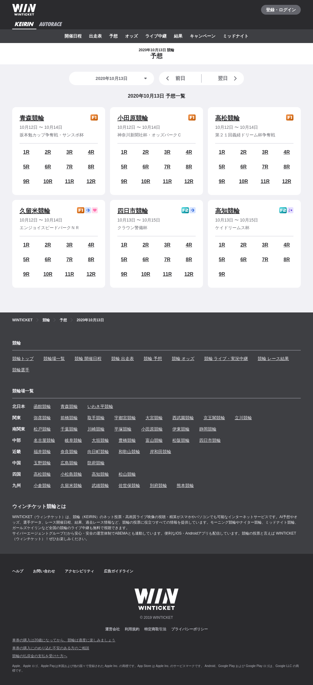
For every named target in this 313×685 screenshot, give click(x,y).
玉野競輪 (42, 462)
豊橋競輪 (127, 440)
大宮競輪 (154, 417)
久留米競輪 (35, 210)
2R (48, 152)
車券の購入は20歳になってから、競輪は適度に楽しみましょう (63, 640)
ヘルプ (17, 571)
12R (91, 181)
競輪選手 (20, 369)
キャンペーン (202, 36)
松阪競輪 (181, 440)
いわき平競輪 (100, 406)
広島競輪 (69, 462)
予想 (113, 36)
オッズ (131, 36)
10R (47, 181)
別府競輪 (158, 485)
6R (48, 166)
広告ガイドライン (118, 571)
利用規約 (132, 629)
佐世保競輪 (129, 485)
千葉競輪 (69, 429)
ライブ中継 (156, 36)
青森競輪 (32, 118)
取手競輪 (96, 417)
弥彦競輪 (42, 417)
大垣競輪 (100, 440)
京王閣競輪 (214, 417)
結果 (178, 36)
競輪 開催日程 (88, 358)
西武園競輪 (183, 417)
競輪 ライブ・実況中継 (226, 358)
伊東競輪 (181, 429)
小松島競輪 (71, 474)
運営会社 (112, 629)
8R (91, 166)
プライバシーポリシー (189, 629)
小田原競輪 (132, 118)
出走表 (95, 36)
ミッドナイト (236, 36)
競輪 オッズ (183, 358)
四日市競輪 (132, 210)
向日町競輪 (98, 451)
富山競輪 (154, 440)
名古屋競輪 (44, 440)
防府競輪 (96, 462)
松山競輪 (127, 474)
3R (69, 152)
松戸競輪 (42, 429)
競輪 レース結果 (273, 358)
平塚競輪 (122, 429)
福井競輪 (42, 451)
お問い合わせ (44, 571)
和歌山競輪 (129, 451)
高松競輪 (227, 118)
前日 (174, 78)
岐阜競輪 (73, 440)
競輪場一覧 (54, 358)
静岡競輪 (207, 429)
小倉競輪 (42, 485)
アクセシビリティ (79, 571)
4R (91, 152)
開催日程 (73, 36)
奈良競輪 (69, 451)
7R (69, 166)
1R (26, 152)
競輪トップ (23, 358)
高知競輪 (227, 210)
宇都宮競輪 (125, 417)
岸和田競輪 (160, 451)
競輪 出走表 (122, 358)
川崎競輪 (96, 429)
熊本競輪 (185, 485)
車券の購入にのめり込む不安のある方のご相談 (50, 648)
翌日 (228, 78)
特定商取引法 (155, 629)
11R (69, 181)
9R (26, 181)
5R (26, 166)
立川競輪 (243, 417)
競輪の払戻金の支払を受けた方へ (39, 656)
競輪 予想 (153, 358)
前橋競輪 (69, 417)
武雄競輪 (100, 485)
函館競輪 (42, 406)
